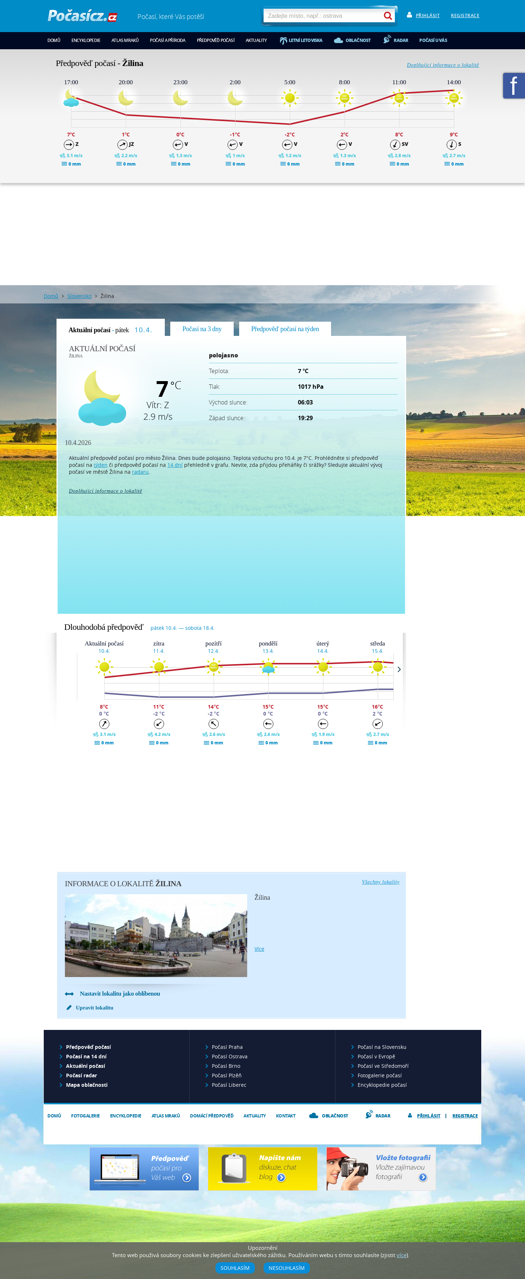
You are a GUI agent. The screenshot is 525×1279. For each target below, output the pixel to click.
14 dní (175, 464)
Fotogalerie (85, 1116)
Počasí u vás (433, 40)
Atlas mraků (125, 40)
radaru (140, 471)
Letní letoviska (306, 40)
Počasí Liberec (229, 1084)
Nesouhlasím (287, 1267)
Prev (74, 669)
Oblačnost (358, 40)
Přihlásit (428, 15)
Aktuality (256, 40)
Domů (53, 40)
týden (101, 464)
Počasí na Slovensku (382, 1046)
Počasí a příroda (167, 40)
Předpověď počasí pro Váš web (144, 1169)
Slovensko (79, 295)
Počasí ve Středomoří (383, 1065)
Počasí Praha (227, 1046)
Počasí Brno (226, 1065)
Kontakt (286, 1116)
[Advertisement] (262, 234)
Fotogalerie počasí (380, 1075)
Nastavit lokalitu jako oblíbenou (120, 993)
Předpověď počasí (215, 40)
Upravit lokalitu (94, 1008)
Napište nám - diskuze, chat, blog (263, 1169)
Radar (401, 40)
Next (402, 669)
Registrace (465, 15)
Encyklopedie (85, 40)
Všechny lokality (381, 882)
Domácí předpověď (211, 1116)
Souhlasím (235, 1267)
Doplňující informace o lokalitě (443, 65)
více (259, 948)
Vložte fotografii (381, 1169)
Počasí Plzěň (227, 1075)
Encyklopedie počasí (382, 1084)
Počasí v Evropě (376, 1056)
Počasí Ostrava (230, 1056)
